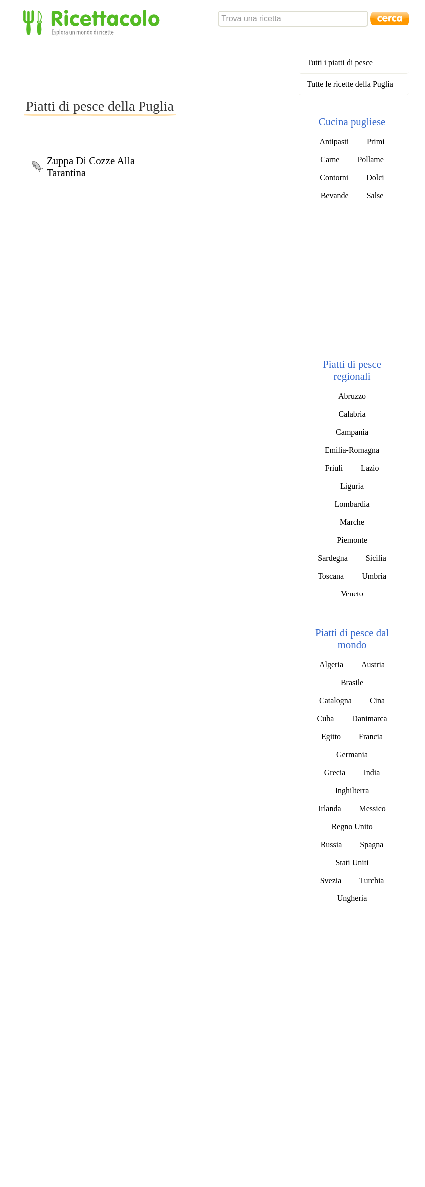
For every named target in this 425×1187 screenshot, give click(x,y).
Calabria (351, 414)
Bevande (335, 195)
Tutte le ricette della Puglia (350, 84)
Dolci (375, 177)
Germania (352, 754)
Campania (352, 432)
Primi (376, 141)
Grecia (335, 772)
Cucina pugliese (352, 121)
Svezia (331, 880)
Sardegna (333, 558)
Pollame (370, 159)
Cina (377, 700)
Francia (371, 736)
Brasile (352, 682)
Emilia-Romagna (352, 450)
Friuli (334, 468)
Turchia (371, 880)
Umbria (374, 576)
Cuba (325, 718)
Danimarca (369, 718)
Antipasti (334, 141)
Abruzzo (352, 396)
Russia (331, 844)
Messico (372, 808)
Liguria (352, 486)
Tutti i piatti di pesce (340, 62)
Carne (329, 159)
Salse (375, 195)
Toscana (331, 576)
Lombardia (351, 504)
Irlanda (329, 808)
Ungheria (352, 898)
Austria (373, 664)
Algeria (331, 664)
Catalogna (335, 700)
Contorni (334, 177)
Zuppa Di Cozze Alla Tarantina (91, 166)
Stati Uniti (351, 862)
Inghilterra (352, 790)
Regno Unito (351, 826)
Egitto (331, 736)
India (371, 772)
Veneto (352, 594)
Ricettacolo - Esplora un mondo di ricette (93, 22)
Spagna (371, 844)
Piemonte (352, 540)
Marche (352, 522)
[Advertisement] (205, 66)
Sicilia (376, 558)
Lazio (370, 468)
